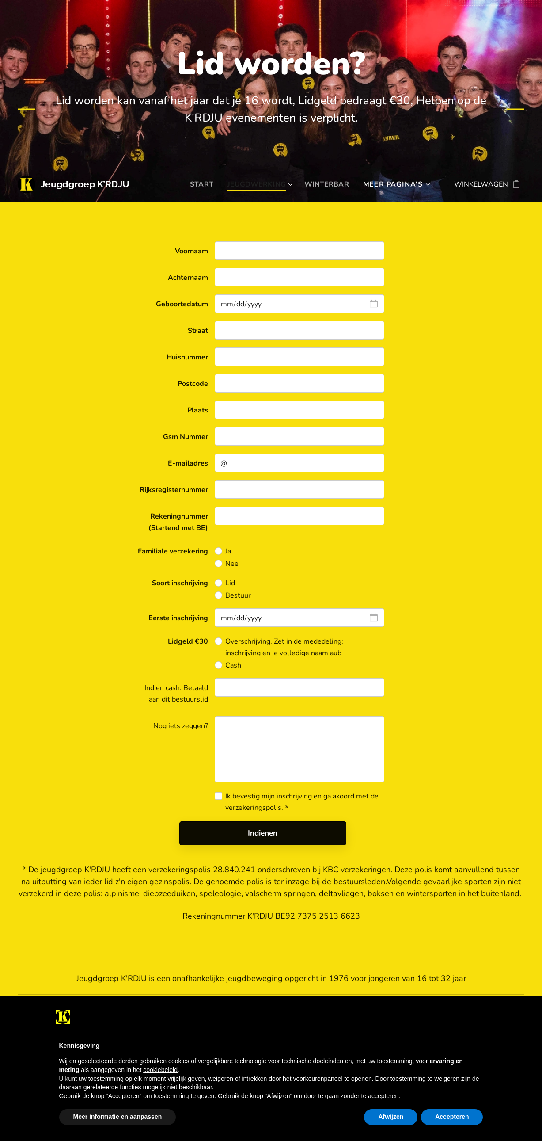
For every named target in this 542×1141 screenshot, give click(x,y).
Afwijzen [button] (390, 1116)
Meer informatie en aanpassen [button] (117, 1116)
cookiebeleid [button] (160, 1069)
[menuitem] (197, 184)
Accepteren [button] (452, 1116)
